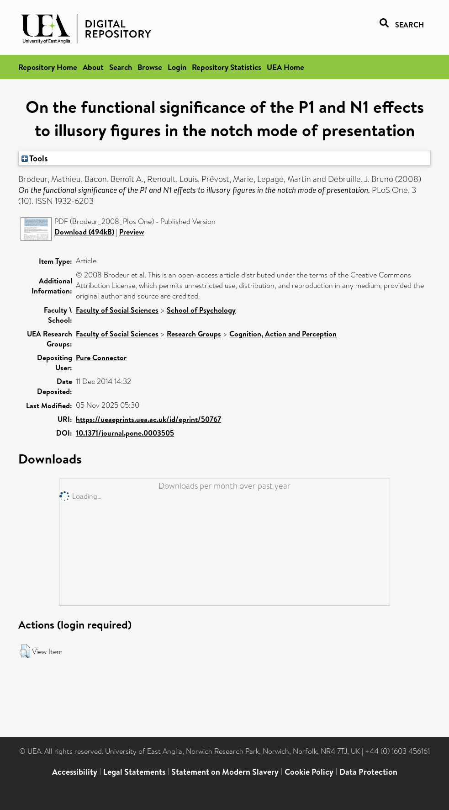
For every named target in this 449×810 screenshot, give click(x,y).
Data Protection (368, 772)
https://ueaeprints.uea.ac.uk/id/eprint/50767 (148, 419)
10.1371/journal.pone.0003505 (125, 433)
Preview (131, 232)
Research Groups (194, 334)
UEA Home (285, 67)
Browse (149, 67)
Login (177, 67)
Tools (34, 158)
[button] (25, 651)
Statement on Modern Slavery (225, 772)
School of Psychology (201, 310)
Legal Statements (134, 772)
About (93, 67)
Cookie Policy (309, 772)
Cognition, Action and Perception (283, 334)
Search (120, 67)
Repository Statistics (226, 67)
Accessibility (74, 772)
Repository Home (47, 67)
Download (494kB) (84, 232)
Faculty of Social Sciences (117, 310)
